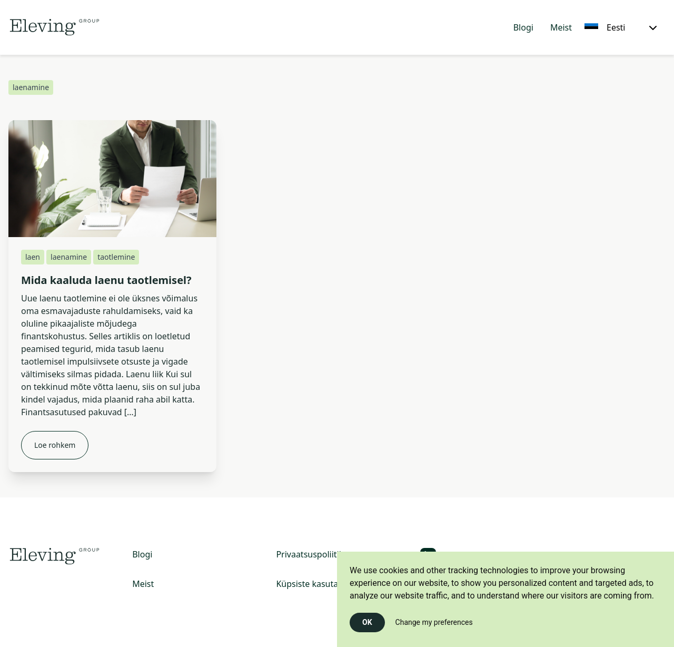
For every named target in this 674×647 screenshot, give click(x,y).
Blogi (523, 27)
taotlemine (116, 257)
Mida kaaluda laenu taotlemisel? (106, 280)
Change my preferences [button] (434, 622)
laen (32, 257)
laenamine (69, 257)
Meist (561, 27)
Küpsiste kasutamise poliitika (333, 584)
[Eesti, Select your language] (620, 27)
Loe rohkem (54, 445)
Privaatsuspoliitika (312, 554)
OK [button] (367, 622)
